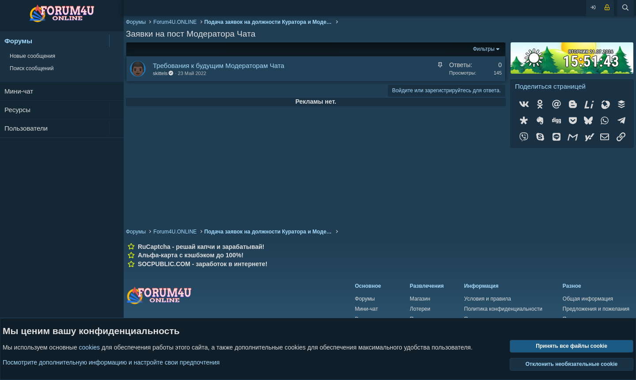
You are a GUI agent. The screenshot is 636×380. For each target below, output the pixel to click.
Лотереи (420, 309)
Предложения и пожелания (596, 309)
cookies (89, 347)
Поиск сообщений (31, 68)
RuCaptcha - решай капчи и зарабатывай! (201, 246)
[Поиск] (625, 8)
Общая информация (588, 299)
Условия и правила (487, 299)
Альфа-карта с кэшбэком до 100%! (190, 255)
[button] (116, 41)
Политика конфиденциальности (503, 309)
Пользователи (26, 128)
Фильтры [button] (484, 49)
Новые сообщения (32, 56)
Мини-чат (18, 91)
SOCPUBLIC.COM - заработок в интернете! (202, 263)
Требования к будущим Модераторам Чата (218, 65)
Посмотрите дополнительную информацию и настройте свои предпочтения (111, 362)
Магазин (420, 299)
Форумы (18, 41)
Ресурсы (17, 109)
